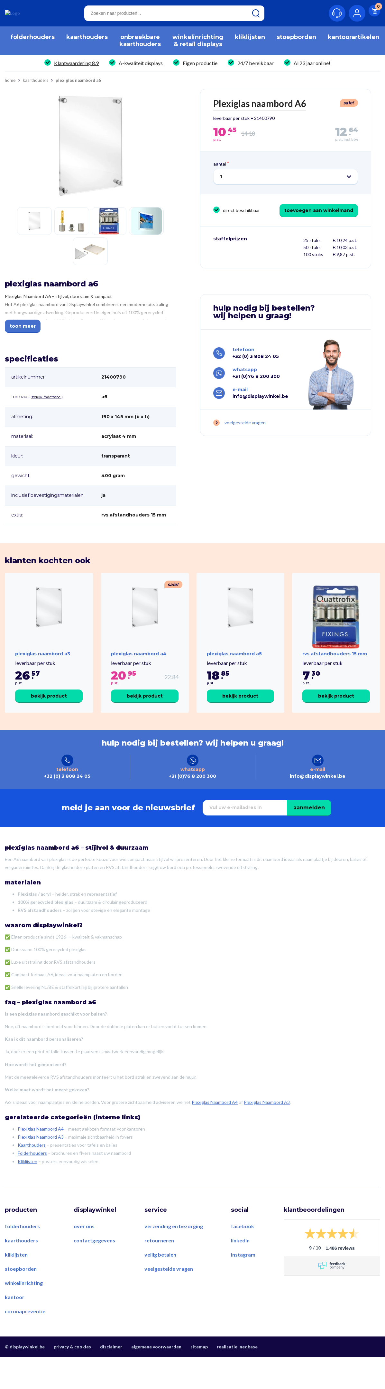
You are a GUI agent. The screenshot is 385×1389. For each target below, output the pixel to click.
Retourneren (159, 1262)
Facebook (242, 1248)
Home (10, 84)
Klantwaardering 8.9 (76, 66)
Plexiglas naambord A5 (234, 667)
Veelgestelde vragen (245, 428)
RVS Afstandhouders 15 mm (334, 667)
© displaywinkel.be (25, 1369)
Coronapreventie (25, 1333)
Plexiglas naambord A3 (42, 667)
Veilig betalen (160, 1277)
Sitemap (199, 1369)
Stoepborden (21, 1291)
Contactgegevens (94, 1262)
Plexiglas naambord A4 (139, 667)
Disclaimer (111, 1369)
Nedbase (249, 1369)
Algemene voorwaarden (156, 1369)
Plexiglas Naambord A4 (215, 1124)
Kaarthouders (35, 84)
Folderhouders (32, 1175)
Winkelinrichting (24, 1305)
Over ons (84, 1248)
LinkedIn (240, 1262)
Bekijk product (49, 708)
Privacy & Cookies (72, 1369)
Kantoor (14, 1319)
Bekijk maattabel (46, 400)
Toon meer (23, 329)
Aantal (219, 167)
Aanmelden (309, 830)
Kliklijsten (27, 1183)
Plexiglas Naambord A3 (267, 1124)
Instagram (243, 1277)
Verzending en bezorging (173, 1248)
